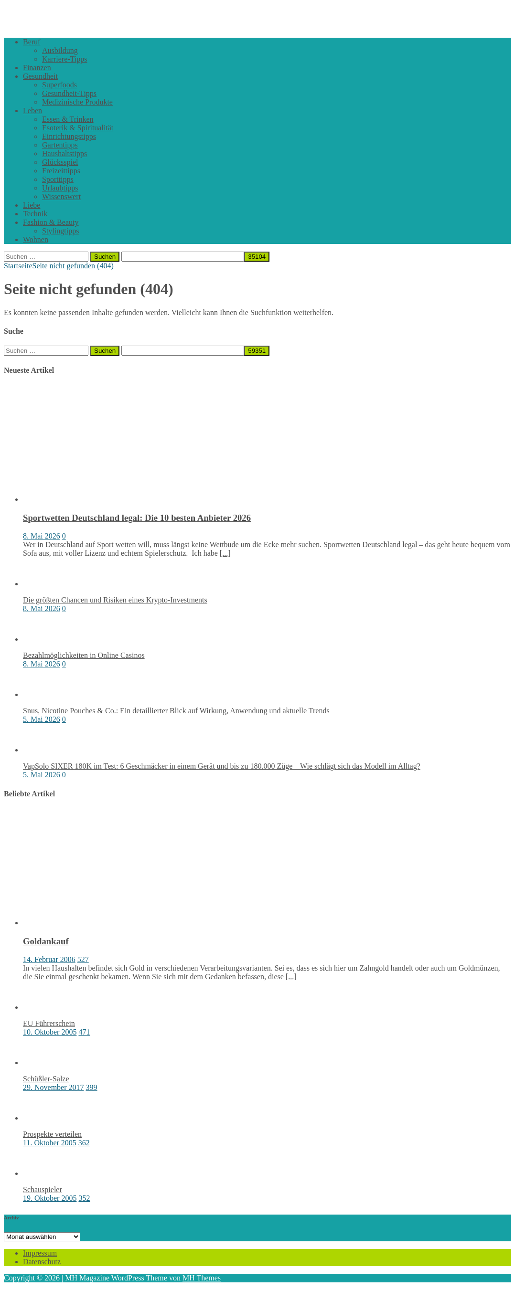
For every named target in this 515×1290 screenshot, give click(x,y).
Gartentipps (60, 145)
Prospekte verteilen (52, 1134)
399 (91, 1087)
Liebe (31, 205)
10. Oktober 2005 (49, 1032)
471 (84, 1032)
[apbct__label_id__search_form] (182, 257)
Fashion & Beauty (50, 222)
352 (84, 1198)
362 (84, 1143)
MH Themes (201, 1278)
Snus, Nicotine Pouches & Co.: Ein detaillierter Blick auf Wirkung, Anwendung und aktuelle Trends (176, 711)
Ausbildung (60, 50)
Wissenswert (61, 196)
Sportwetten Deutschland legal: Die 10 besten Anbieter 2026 (137, 518)
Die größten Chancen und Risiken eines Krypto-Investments (115, 600)
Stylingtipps (60, 231)
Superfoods (59, 85)
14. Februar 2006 (49, 959)
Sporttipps (58, 179)
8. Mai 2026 (41, 536)
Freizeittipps (61, 171)
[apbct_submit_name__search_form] (256, 257)
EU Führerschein (49, 1023)
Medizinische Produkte (77, 102)
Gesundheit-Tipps (69, 93)
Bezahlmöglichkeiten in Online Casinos (84, 655)
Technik (35, 214)
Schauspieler (42, 1189)
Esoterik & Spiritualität (77, 128)
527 (83, 959)
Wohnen (35, 239)
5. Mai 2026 (41, 719)
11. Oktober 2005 (49, 1143)
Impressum (40, 1253)
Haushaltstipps (64, 153)
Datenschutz (42, 1262)
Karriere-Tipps (64, 59)
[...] (225, 553)
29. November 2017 (53, 1087)
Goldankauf (46, 941)
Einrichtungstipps (69, 136)
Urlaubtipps (60, 188)
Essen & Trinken (68, 119)
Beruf (31, 42)
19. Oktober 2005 (49, 1198)
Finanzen (37, 67)
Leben (32, 110)
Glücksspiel (60, 162)
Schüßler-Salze (46, 1079)
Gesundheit (40, 76)
